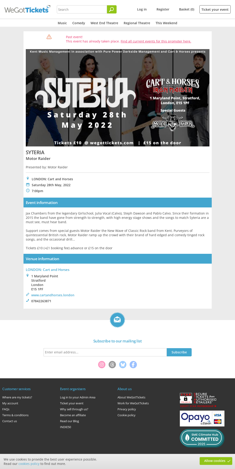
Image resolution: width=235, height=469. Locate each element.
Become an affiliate (73, 415)
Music (62, 23)
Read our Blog (69, 421)
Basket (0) (186, 9)
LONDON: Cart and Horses (47, 269)
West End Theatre (104, 23)
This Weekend (166, 23)
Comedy (78, 23)
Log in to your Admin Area (77, 397)
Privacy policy (127, 409)
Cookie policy (127, 415)
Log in (142, 9)
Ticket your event (215, 9)
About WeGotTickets (131, 397)
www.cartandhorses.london (52, 295)
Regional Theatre (137, 23)
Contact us (9, 421)
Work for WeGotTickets (133, 403)
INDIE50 (65, 427)
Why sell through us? (74, 409)
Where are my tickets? (17, 397)
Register (163, 9)
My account (10, 403)
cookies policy (28, 463)
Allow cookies (214, 460)
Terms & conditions (15, 415)
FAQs (5, 409)
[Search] (112, 9)
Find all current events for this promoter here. (156, 41)
